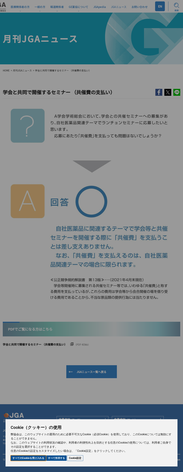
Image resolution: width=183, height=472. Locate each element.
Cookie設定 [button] (75, 458)
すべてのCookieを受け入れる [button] (28, 458)
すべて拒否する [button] (56, 458)
